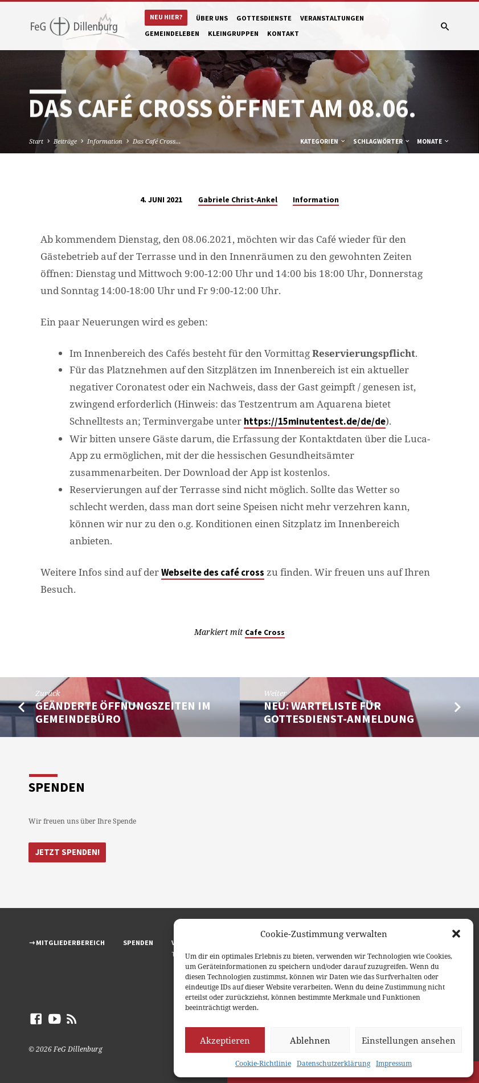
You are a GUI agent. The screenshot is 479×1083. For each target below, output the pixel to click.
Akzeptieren (225, 1040)
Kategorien (323, 141)
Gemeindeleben (172, 33)
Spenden (138, 942)
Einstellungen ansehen (409, 1040)
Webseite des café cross (212, 573)
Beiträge (65, 141)
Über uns (212, 18)
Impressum (394, 1063)
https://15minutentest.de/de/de (315, 421)
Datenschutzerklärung (333, 1063)
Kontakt (283, 33)
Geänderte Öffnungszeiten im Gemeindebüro (123, 712)
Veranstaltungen (332, 18)
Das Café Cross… (157, 141)
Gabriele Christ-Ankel (237, 200)
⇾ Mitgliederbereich (67, 942)
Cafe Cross (265, 632)
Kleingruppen (233, 33)
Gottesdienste (264, 18)
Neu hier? (166, 17)
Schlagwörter (382, 141)
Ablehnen (310, 1040)
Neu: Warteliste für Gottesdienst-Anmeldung (339, 712)
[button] (456, 933)
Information (104, 141)
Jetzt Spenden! (66, 851)
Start (36, 141)
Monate (433, 141)
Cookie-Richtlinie (263, 1063)
